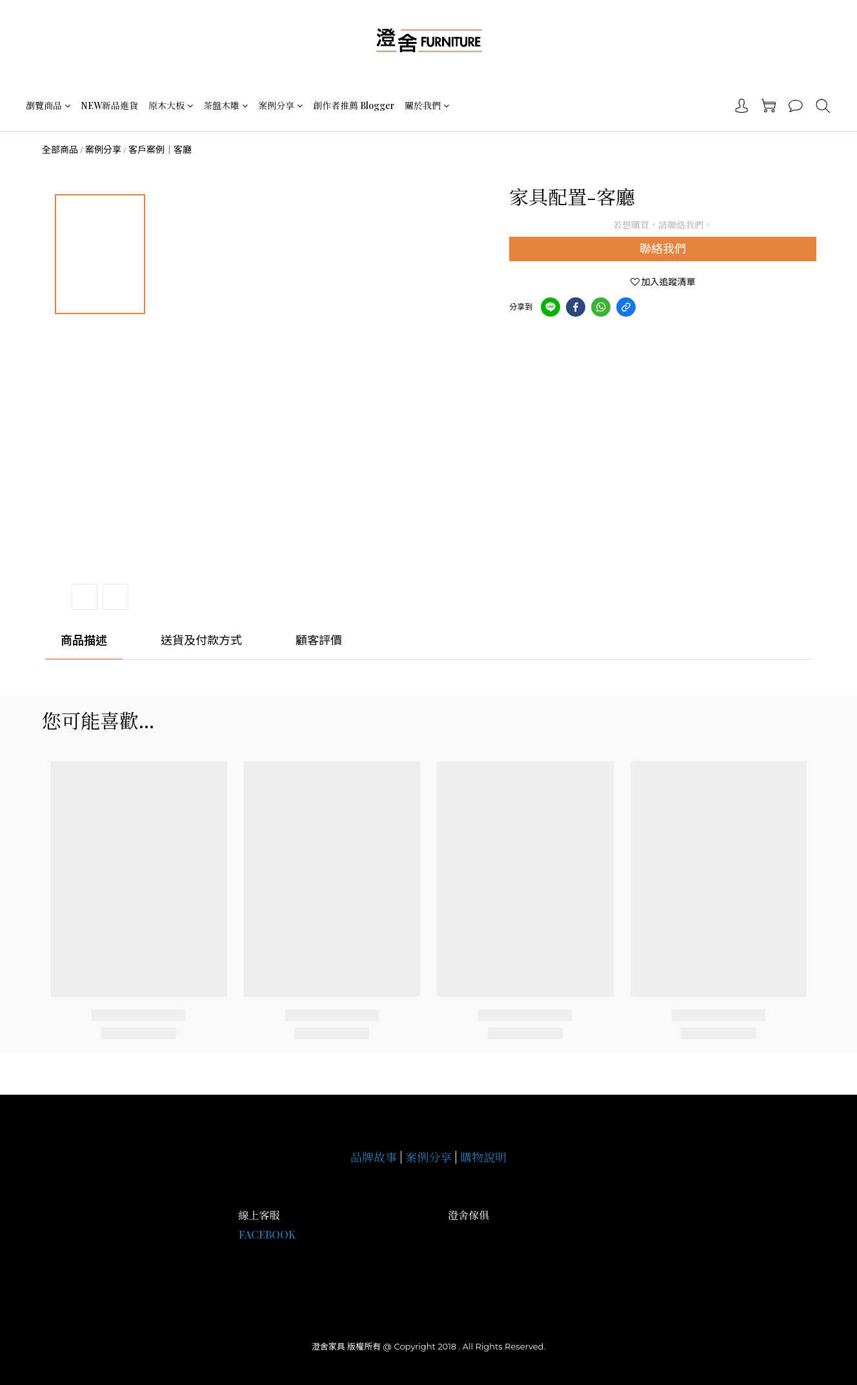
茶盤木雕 (225, 105)
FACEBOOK (267, 1234)
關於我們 (427, 105)
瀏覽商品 (48, 105)
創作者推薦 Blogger (353, 105)
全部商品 (60, 149)
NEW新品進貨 (109, 105)
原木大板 (170, 105)
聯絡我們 (663, 249)
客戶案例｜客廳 (160, 149)
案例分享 (280, 105)
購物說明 (483, 1157)
